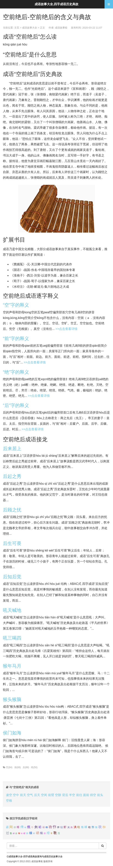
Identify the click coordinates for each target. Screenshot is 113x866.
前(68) (17, 767)
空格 (9, 800)
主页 (16, 27)
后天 (37, 795)
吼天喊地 (12, 610)
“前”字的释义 (16, 338)
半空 (72, 795)
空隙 (58, 795)
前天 (23, 795)
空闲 (44, 795)
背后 (65, 795)
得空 (93, 795)
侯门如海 (12, 732)
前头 (100, 795)
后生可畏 (12, 543)
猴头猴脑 (12, 699)
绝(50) (34, 767)
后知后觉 (12, 576)
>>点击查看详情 (67, 328)
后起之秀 (12, 476)
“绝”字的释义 (16, 372)
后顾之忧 (12, 509)
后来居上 (12, 448)
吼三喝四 (12, 638)
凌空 (9, 795)
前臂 (51, 795)
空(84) (9, 767)
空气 (30, 795)
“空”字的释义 (16, 305)
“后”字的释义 (16, 405)
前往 (79, 795)
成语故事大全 (29, 27)
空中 (16, 795)
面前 (86, 795)
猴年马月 (12, 665)
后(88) (26, 767)
